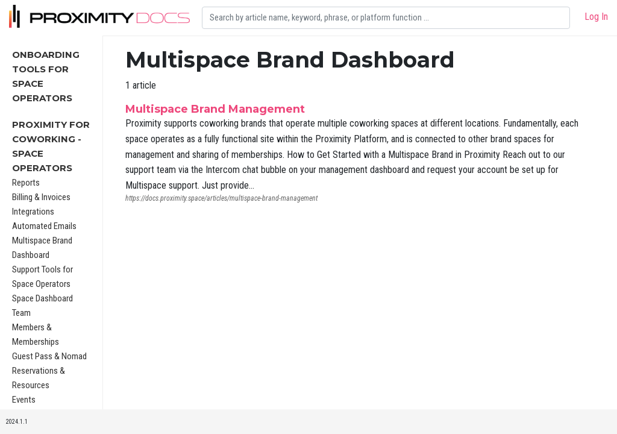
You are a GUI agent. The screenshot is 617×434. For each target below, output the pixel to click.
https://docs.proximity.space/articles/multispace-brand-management (221, 198)
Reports (26, 182)
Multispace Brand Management (215, 109)
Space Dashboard (42, 298)
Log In (596, 16)
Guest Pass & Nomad (49, 356)
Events (24, 399)
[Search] (386, 18)
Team (21, 312)
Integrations (33, 211)
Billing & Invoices (41, 197)
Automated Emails (44, 226)
